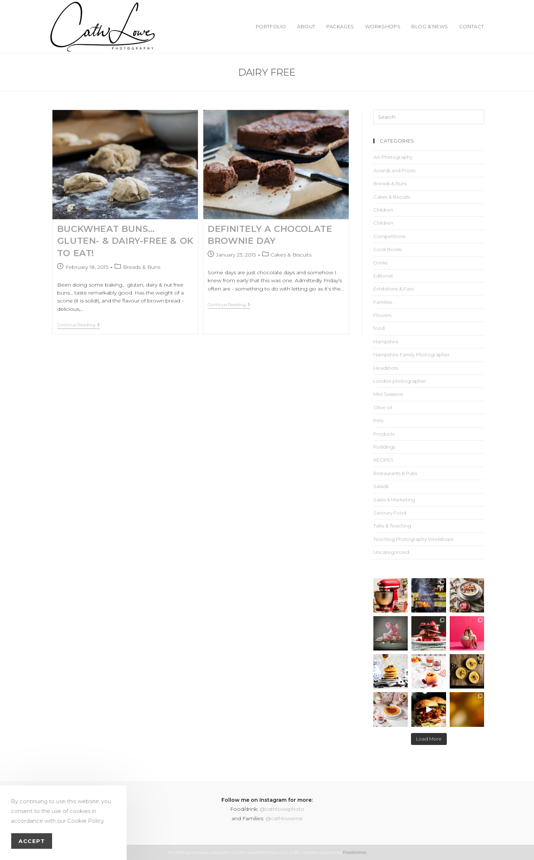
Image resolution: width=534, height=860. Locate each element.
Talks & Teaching (392, 526)
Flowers (382, 315)
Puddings (384, 447)
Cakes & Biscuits (291, 254)
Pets (378, 420)
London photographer (399, 381)
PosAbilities (354, 852)
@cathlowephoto (282, 809)
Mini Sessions (388, 394)
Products (383, 434)
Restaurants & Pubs (395, 473)
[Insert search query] (428, 117)
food (379, 328)
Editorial (383, 276)
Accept (31, 841)
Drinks (380, 263)
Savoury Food (389, 513)
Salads (381, 486)
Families (382, 302)
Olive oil (382, 407)
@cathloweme (284, 818)
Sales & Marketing (394, 500)
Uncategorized (391, 552)
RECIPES (383, 460)
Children (383, 210)
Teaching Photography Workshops (413, 539)
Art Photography (392, 157)
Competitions (389, 236)
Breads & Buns (141, 267)
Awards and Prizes (394, 170)
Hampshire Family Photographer (411, 354)
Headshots (385, 368)
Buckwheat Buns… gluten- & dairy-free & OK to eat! (125, 241)
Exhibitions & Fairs (393, 289)
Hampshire (386, 341)
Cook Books (387, 249)
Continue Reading (78, 324)
